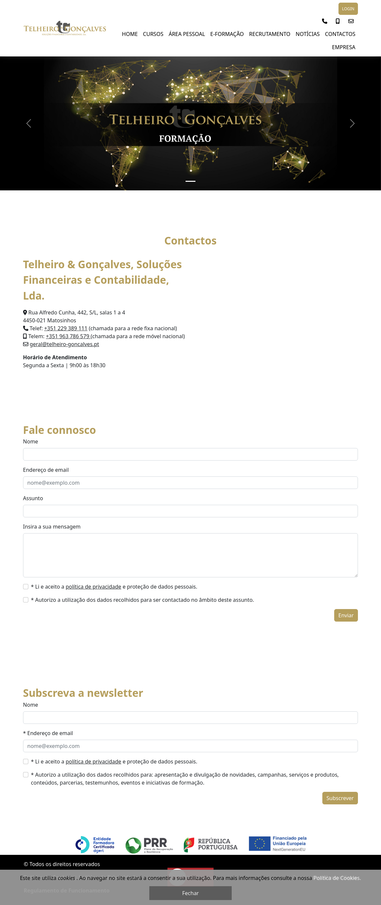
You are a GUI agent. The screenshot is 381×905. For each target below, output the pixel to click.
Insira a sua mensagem (52, 526)
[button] (324, 21)
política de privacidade (93, 586)
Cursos (153, 34)
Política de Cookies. (337, 878)
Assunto (33, 498)
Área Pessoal (187, 34)
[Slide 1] (190, 181)
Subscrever (340, 798)
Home (130, 34)
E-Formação (227, 34)
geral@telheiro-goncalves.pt (64, 344)
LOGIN (348, 9)
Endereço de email (46, 469)
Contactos (340, 34)
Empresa (343, 47)
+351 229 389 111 (65, 328)
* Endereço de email (48, 733)
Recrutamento (269, 34)
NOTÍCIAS (308, 34)
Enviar (346, 615)
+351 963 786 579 (68, 336)
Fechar (190, 893)
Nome (30, 441)
